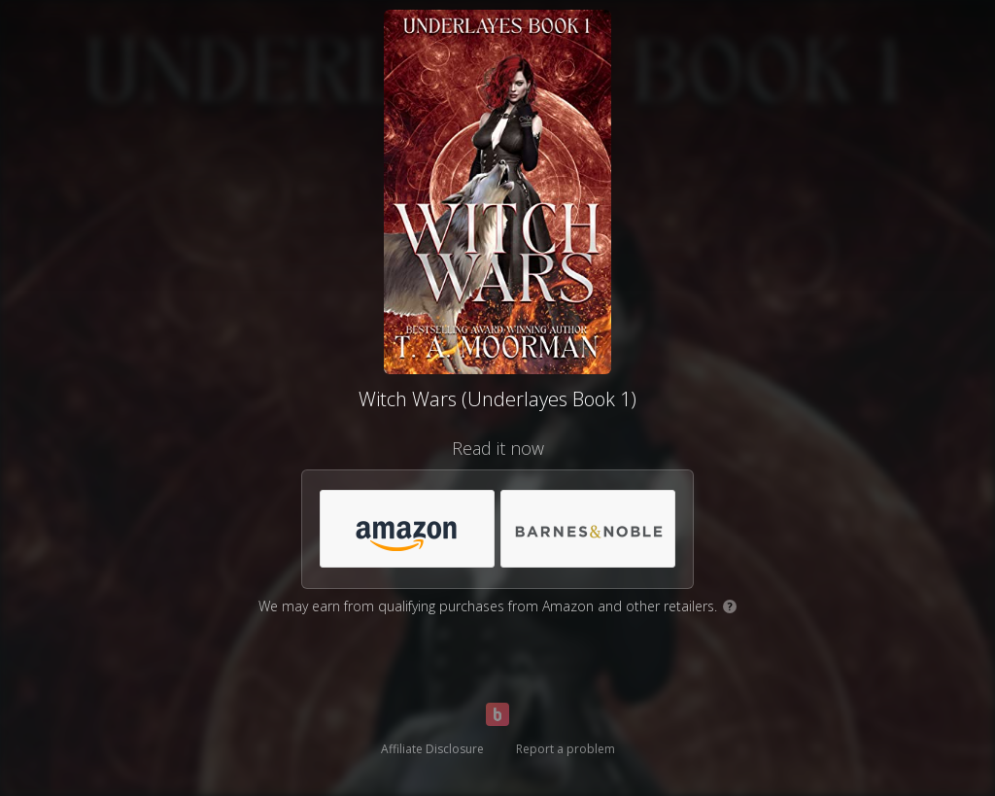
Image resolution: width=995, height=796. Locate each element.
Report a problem (565, 749)
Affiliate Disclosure (432, 749)
